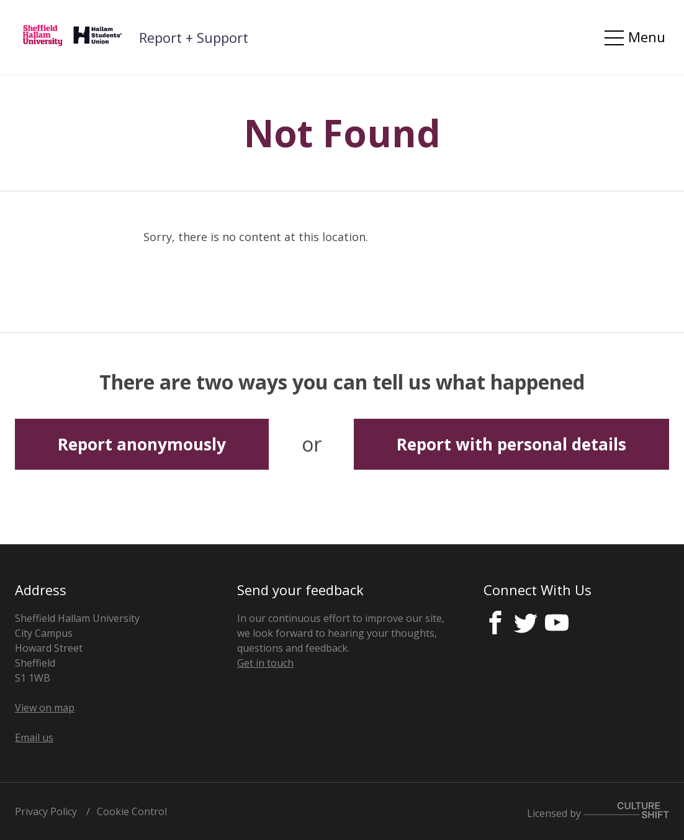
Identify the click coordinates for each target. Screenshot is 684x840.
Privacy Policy (46, 811)
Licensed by (598, 811)
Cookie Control (132, 811)
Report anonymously (142, 444)
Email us (34, 737)
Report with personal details (511, 444)
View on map (44, 707)
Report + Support (193, 37)
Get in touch (265, 663)
